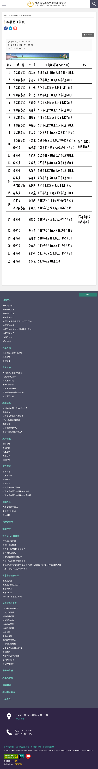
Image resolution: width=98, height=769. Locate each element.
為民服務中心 (8, 380)
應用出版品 (7, 588)
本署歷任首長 (26, 15)
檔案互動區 (7, 592)
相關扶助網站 (8, 616)
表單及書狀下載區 (10, 507)
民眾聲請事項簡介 (10, 428)
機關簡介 (14, 15)
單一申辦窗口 (8, 384)
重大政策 (7, 685)
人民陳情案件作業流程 (12, 372)
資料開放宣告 (9, 747)
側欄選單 (4, 4)
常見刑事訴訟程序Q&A (12, 432)
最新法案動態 (8, 664)
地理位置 (20, 718)
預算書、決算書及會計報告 (14, 549)
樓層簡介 (6, 361)
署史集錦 (7, 341)
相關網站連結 (8, 692)
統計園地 (6, 438)
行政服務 (6, 452)
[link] (6, 28)
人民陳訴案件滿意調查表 (13, 392)
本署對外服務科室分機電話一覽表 (17, 329)
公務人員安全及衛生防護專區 (15, 569)
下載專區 (6, 502)
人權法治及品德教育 (11, 656)
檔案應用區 (7, 580)
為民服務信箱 (36, 747)
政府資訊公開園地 (10, 536)
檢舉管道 (6, 483)
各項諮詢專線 (8, 620)
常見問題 (6, 652)
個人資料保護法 (9, 553)
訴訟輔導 (6, 403)
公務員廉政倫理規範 (11, 487)
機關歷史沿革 (8, 309)
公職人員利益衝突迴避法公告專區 (17, 495)
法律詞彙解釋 (8, 628)
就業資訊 (6, 699)
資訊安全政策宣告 (22, 747)
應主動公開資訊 (9, 545)
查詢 (94, 4)
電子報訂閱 (8, 521)
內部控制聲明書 (9, 541)
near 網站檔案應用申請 (12, 596)
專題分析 (6, 455)
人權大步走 (7, 677)
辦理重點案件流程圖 (11, 420)
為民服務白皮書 (9, 388)
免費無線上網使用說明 (12, 353)
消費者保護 (7, 636)
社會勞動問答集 (9, 644)
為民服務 (6, 367)
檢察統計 (6, 448)
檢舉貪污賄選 (8, 612)
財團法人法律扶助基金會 (13, 416)
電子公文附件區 (9, 511)
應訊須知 (6, 412)
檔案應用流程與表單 (11, 584)
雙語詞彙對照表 (9, 376)
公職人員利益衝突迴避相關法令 (16, 491)
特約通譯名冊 (8, 396)
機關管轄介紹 (8, 313)
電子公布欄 (7, 670)
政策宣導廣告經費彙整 (12, 557)
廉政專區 (6, 466)
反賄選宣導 (7, 475)
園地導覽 (6, 444)
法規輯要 (6, 479)
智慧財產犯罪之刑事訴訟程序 (15, 408)
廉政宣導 (6, 471)
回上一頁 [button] (89, 35)
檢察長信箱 (8, 337)
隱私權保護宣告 (48, 747)
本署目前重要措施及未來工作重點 (17, 321)
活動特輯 (6, 528)
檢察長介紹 (8, 305)
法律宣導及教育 (9, 603)
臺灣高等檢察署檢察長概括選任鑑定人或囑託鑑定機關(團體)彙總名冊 (32, 565)
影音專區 (6, 515)
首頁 (6, 15)
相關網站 (6, 459)
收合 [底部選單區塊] (88, 294)
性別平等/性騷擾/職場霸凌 (14, 561)
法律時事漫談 (8, 624)
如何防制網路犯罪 (10, 608)
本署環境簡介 (8, 333)
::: (2, 2)
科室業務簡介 (8, 317)
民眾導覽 (6, 347)
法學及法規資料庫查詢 (12, 648)
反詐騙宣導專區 (9, 640)
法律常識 (6, 632)
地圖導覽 (6, 357)
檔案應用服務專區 (10, 575)
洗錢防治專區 (8, 660)
